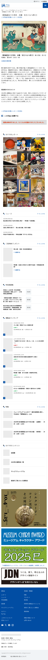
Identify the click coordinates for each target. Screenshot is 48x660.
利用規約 (3, 656)
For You (3, 614)
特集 (25, 595)
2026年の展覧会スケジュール (32, 603)
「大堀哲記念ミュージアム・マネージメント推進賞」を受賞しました (22, 565)
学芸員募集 (4, 600)
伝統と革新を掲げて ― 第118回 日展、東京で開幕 (16, 227)
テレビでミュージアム (18, 471)
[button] (10, 144)
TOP (2, 10)
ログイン (3, 611)
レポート (3, 595)
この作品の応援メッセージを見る (11, 17)
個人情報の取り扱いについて (18, 656)
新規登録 (26, 611)
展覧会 (3, 591)
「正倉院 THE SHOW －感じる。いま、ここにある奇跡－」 (29, 342)
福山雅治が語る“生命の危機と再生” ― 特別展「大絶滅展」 (19, 221)
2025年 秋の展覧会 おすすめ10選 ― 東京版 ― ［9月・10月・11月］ (29, 433)
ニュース (3, 597)
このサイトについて (6, 618)
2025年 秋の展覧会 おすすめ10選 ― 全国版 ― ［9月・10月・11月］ (29, 423)
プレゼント (27, 597)
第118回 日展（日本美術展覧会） (23, 249)
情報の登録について (29, 618)
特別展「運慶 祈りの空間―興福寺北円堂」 (26, 373)
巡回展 (13, 453)
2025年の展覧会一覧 (17, 462)
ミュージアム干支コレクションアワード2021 (16, 10)
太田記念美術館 (6, 61)
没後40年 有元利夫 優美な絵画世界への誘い (25, 357)
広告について (5, 620)
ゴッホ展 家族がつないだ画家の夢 (23, 325)
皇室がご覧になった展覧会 (19, 481)
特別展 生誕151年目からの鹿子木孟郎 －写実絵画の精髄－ (29, 266)
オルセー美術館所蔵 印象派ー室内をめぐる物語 (27, 388)
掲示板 (26, 600)
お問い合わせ (27, 620)
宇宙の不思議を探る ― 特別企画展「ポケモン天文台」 (18, 234)
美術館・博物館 (28, 591)
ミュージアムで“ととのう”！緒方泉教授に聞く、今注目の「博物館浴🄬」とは (29, 413)
